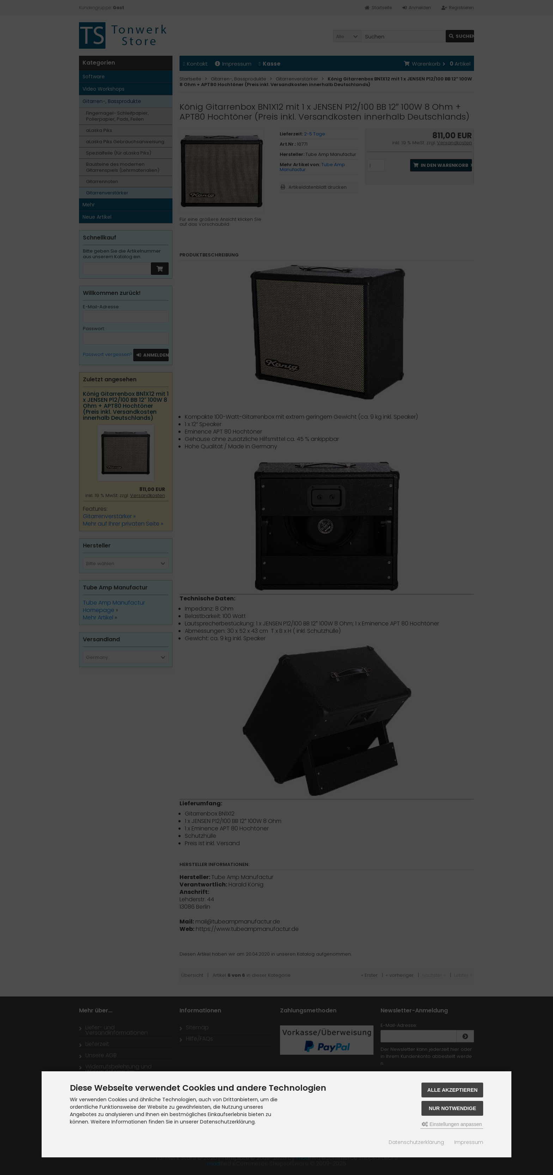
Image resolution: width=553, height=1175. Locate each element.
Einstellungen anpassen (452, 1124)
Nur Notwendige (452, 1108)
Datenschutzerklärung (416, 1142)
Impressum (468, 1142)
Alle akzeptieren (452, 1090)
